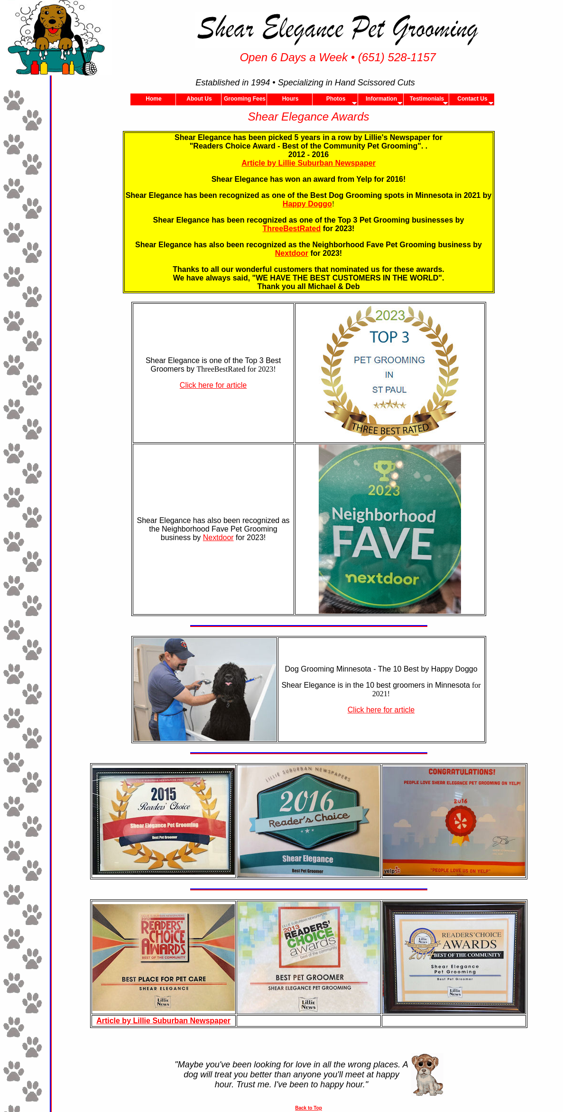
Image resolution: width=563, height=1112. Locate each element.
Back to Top (308, 1108)
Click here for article (213, 385)
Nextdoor (291, 253)
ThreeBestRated (292, 228)
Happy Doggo (307, 204)
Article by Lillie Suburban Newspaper (308, 163)
